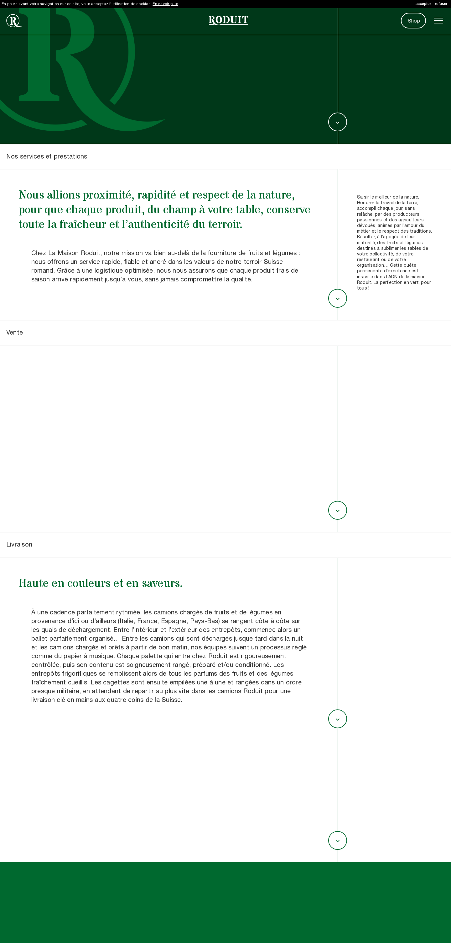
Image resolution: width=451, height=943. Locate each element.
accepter (423, 4)
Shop (414, 21)
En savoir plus (165, 4)
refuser (441, 4)
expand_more (337, 122)
